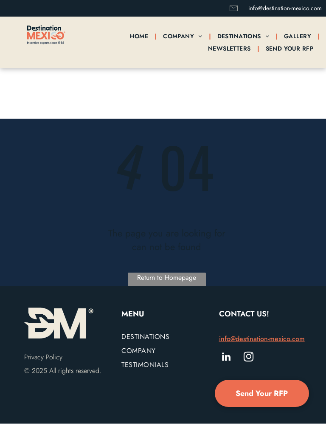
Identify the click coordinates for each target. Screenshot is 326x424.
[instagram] (248, 357)
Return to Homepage (166, 277)
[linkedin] (226, 357)
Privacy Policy (43, 357)
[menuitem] (140, 36)
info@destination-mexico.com (285, 8)
